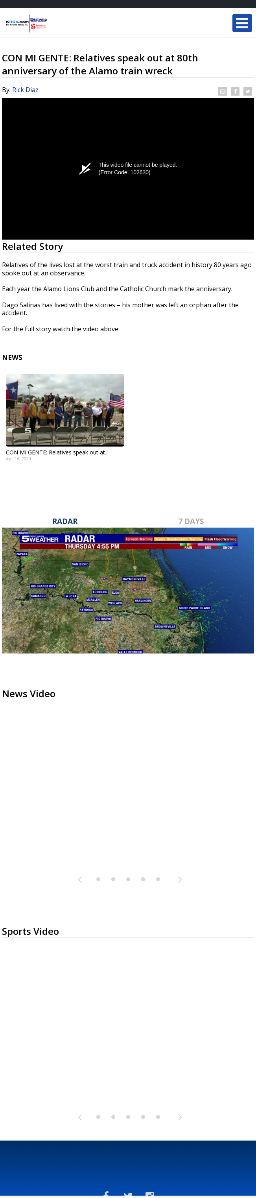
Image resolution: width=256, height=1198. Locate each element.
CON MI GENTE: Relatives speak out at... (57, 452)
